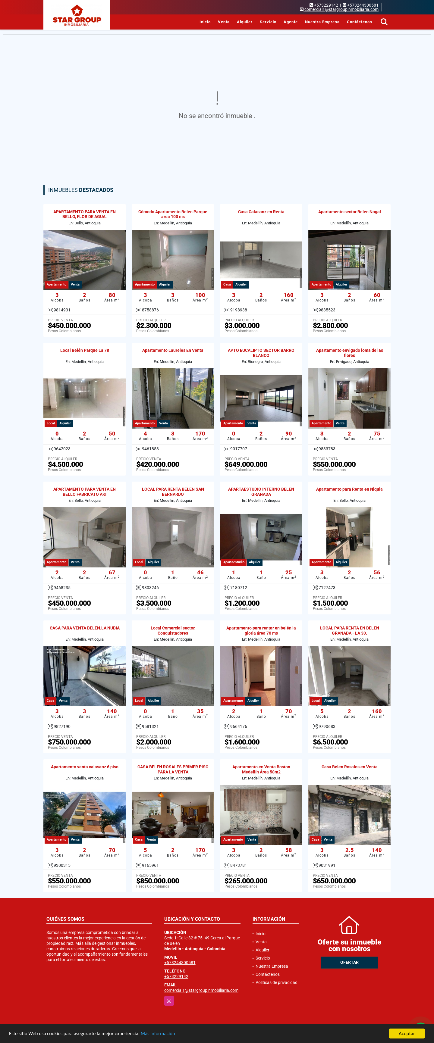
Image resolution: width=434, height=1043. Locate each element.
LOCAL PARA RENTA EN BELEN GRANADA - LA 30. (349, 630)
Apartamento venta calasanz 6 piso (84, 766)
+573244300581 (363, 5)
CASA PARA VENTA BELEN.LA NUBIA (85, 628)
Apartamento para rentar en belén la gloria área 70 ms (261, 630)
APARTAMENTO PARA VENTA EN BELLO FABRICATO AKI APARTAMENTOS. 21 (84, 494)
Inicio (205, 22)
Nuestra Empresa (322, 22)
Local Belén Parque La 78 (84, 350)
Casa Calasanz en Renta (261, 211)
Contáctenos (359, 22)
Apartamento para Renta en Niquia (349, 489)
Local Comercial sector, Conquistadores (173, 630)
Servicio (268, 22)
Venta (224, 22)
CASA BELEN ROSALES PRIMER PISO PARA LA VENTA (173, 769)
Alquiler (245, 22)
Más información (160, 1034)
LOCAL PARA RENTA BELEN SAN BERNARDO (173, 492)
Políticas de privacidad (276, 982)
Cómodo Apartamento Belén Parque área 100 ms (172, 214)
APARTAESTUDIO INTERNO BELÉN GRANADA (261, 492)
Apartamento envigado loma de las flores (349, 353)
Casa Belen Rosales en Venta (350, 766)
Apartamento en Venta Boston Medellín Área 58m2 (261, 769)
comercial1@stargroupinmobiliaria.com (201, 990)
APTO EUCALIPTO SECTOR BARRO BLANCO (261, 353)
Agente (291, 22)
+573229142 (326, 5)
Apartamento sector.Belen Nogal (349, 211)
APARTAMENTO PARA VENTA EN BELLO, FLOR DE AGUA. (84, 214)
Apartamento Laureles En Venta (172, 350)
